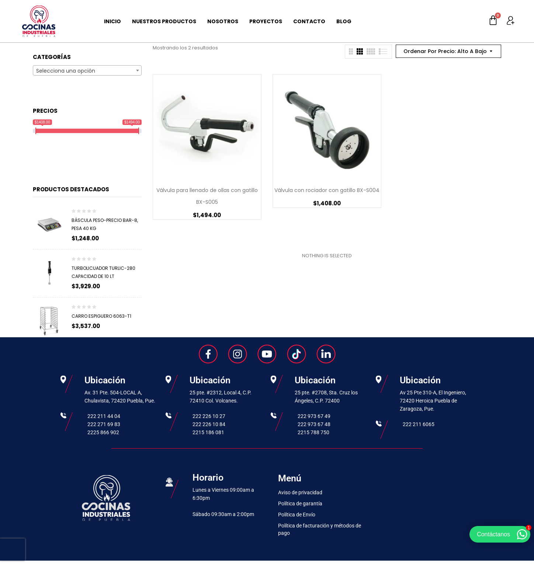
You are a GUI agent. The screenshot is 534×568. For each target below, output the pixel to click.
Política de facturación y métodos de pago (319, 529)
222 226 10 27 (209, 416)
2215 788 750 (313, 432)
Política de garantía (300, 503)
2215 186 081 (208, 432)
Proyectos (265, 21)
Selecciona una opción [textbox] (65, 70)
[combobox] (87, 70)
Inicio (112, 21)
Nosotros (222, 21)
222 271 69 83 (103, 424)
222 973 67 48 (314, 424)
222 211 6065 (418, 424)
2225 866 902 (103, 432)
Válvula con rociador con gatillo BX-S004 (326, 190)
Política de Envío (296, 515)
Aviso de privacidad (300, 492)
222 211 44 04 (103, 416)
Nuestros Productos (164, 21)
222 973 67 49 (314, 416)
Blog (343, 21)
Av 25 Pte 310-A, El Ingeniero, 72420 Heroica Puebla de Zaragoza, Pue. (433, 401)
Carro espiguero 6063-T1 (101, 316)
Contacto (309, 21)
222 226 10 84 (209, 424)
